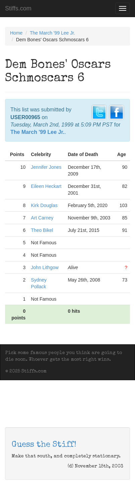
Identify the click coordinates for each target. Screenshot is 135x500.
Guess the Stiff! (44, 445)
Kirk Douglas (44, 205)
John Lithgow (45, 267)
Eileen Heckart (46, 186)
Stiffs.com (18, 8)
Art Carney (42, 217)
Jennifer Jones (46, 167)
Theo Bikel (42, 230)
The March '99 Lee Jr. (52, 33)
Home (16, 33)
